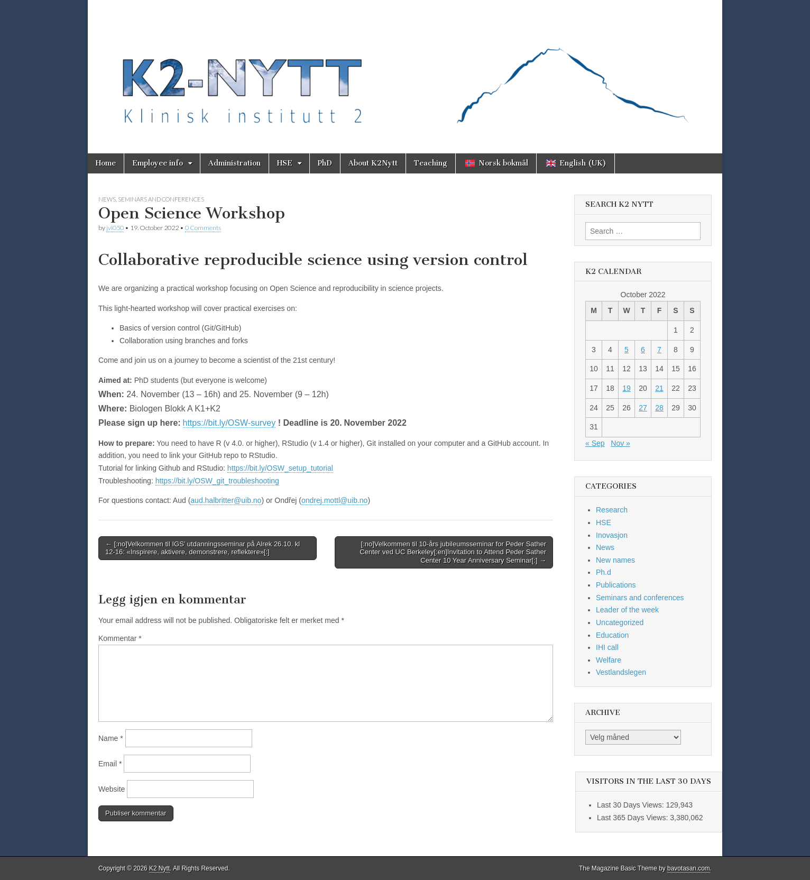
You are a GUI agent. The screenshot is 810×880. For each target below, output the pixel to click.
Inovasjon (612, 535)
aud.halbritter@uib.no (225, 500)
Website (111, 789)
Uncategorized (619, 622)
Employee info (157, 163)
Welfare (608, 660)
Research (612, 510)
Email (110, 763)
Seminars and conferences (161, 199)
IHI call (607, 647)
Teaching (430, 163)
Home (106, 163)
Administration (234, 163)
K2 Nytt (159, 868)
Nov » (620, 443)
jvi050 (115, 228)
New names (615, 560)
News (107, 199)
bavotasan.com (688, 868)
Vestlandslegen (621, 672)
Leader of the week (627, 610)
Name (110, 738)
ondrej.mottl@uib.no (334, 500)
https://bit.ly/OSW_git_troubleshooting (217, 480)
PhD (325, 163)
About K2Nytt (373, 163)
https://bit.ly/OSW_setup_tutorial (280, 468)
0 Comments (203, 228)
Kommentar (120, 638)
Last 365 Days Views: (633, 817)
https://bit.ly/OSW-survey (229, 422)
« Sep (595, 443)
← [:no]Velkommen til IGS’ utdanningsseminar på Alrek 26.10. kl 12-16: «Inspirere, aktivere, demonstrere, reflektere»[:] (202, 548)
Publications (616, 585)
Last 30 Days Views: (631, 805)
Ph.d (603, 572)
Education (612, 635)
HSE (284, 163)
